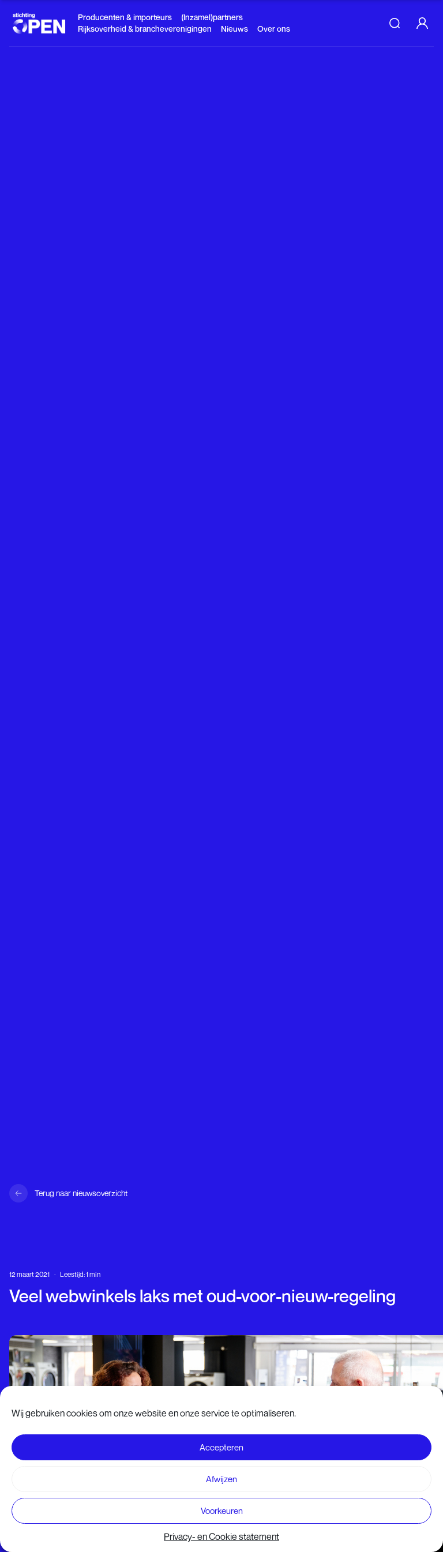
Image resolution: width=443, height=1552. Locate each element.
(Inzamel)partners (212, 17)
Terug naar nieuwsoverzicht (81, 1193)
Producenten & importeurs (125, 17)
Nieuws (234, 28)
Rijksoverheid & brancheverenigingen (145, 28)
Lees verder (215, 1530)
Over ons (273, 28)
